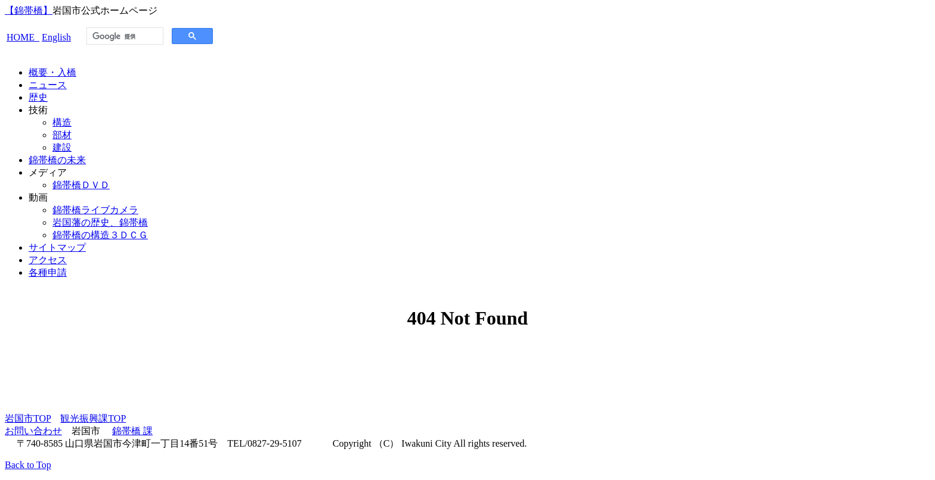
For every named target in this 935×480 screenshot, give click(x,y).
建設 (62, 147)
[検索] (123, 36)
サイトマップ (57, 247)
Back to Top (28, 465)
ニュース (48, 85)
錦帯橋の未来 (57, 160)
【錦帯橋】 (28, 10)
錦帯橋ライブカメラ (95, 210)
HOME (23, 37)
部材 (62, 135)
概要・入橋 (52, 72)
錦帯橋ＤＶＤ (81, 185)
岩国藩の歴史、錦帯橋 (100, 222)
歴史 (38, 97)
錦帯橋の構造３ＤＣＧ (100, 235)
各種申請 (48, 272)
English (56, 37)
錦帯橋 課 (132, 431)
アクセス (48, 260)
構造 (62, 122)
